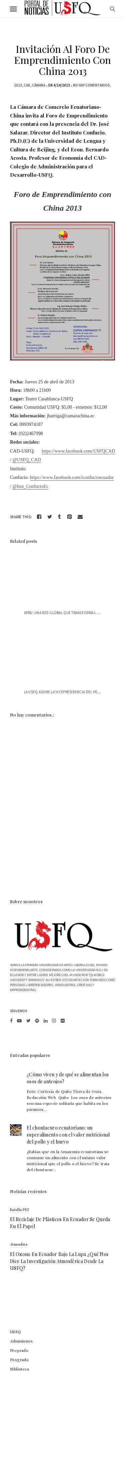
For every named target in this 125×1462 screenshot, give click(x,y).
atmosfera (19, 1244)
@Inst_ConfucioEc (30, 486)
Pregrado (19, 1350)
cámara (38, 85)
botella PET (19, 1209)
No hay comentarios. (92, 85)
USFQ (15, 1331)
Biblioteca (19, 1368)
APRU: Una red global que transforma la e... (64, 612)
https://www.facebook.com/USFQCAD (78, 451)
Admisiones (21, 1341)
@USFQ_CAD (26, 459)
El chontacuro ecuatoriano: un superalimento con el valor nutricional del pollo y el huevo (68, 1135)
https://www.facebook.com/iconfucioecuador (72, 477)
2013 (18, 85)
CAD (27, 85)
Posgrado (19, 1359)
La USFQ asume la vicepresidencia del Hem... (64, 692)
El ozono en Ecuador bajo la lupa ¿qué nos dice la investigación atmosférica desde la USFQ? (59, 1261)
